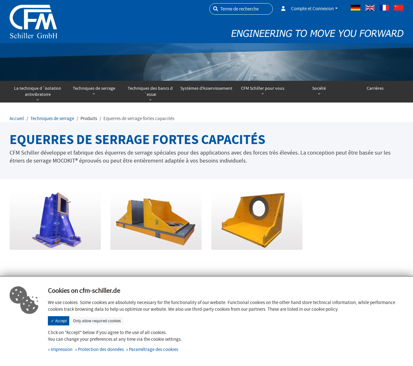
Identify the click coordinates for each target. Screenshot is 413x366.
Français (384, 8)
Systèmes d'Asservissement (206, 88)
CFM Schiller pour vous (262, 88)
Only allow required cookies (97, 321)
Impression (61, 349)
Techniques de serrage (94, 88)
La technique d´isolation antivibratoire (37, 91)
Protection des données (101, 349)
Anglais (370, 8)
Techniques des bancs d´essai (150, 91)
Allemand (355, 8)
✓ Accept (59, 321)
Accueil (17, 118)
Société (319, 88)
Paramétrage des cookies (153, 349)
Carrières (375, 88)
